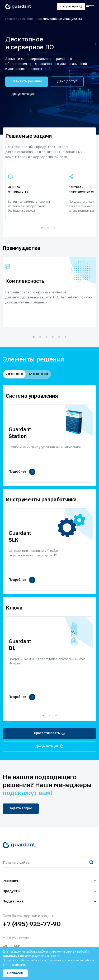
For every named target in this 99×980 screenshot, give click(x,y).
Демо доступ (67, 81)
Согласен (15, 973)
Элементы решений (27, 81)
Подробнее (22, 472)
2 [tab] (48, 227)
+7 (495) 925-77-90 (31, 924)
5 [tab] (59, 337)
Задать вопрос (20, 808)
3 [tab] (54, 227)
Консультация (71, 6)
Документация (23, 94)
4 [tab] (52, 337)
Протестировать (49, 733)
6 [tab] (65, 337)
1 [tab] (41, 227)
